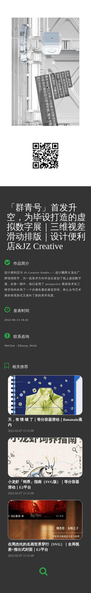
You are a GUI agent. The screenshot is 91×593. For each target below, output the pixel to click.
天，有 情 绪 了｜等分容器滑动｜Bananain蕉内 (45, 422)
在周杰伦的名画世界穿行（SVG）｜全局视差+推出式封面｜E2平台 (43, 547)
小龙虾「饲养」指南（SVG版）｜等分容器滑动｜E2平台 (43, 484)
